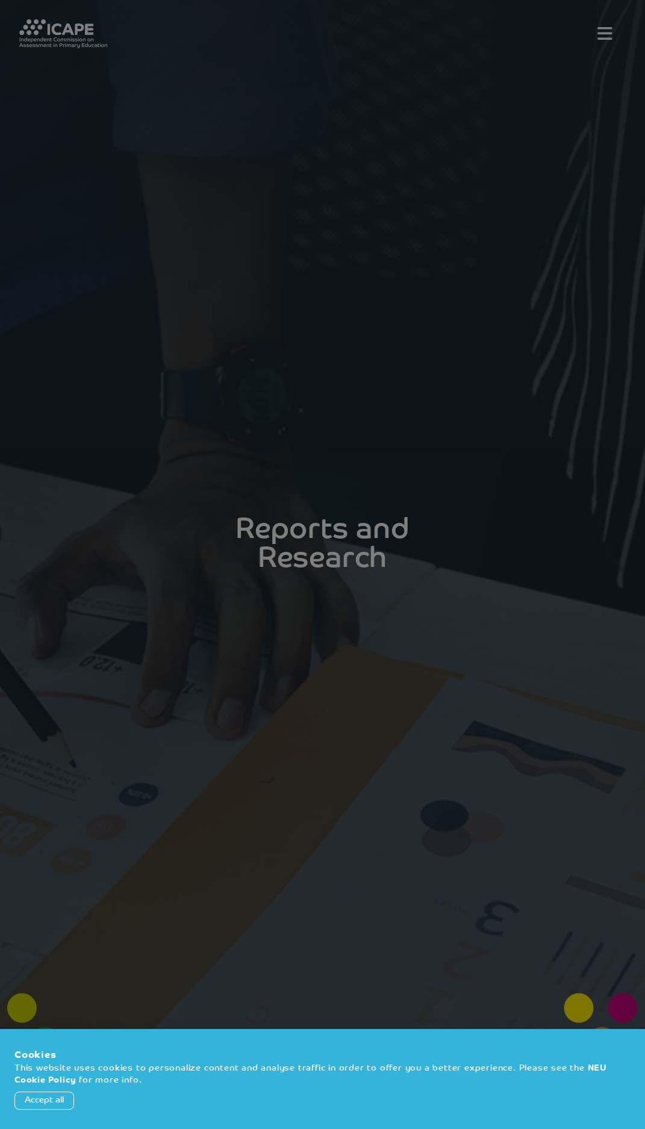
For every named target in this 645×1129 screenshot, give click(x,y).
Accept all (44, 1100)
